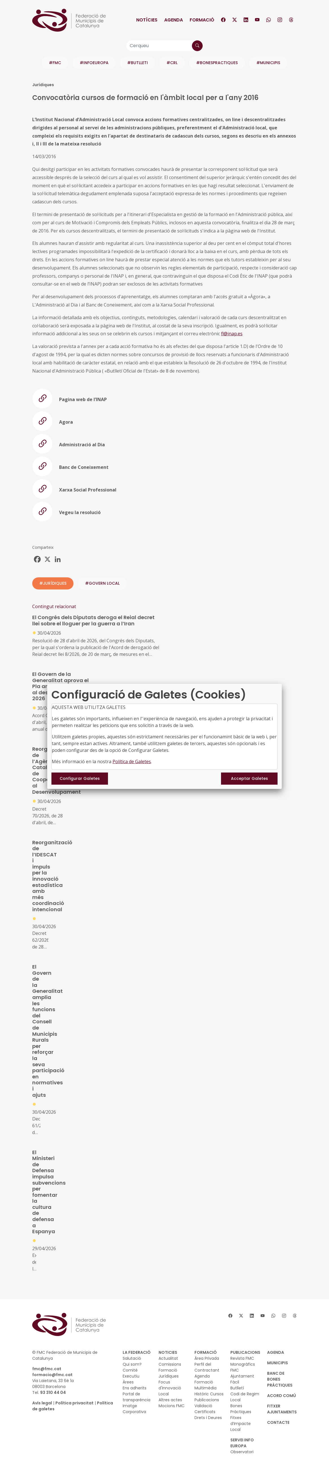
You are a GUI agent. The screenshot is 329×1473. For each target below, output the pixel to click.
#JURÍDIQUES (52, 583)
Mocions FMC (172, 1406)
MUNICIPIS (277, 1363)
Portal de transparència (136, 1397)
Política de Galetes (131, 761)
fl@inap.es (232, 333)
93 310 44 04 (53, 1392)
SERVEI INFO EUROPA (242, 1443)
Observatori (242, 1452)
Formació (202, 20)
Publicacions (206, 1400)
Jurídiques (169, 1376)
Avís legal (42, 1403)
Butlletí (237, 1388)
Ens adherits (134, 1388)
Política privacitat (74, 1403)
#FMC (55, 63)
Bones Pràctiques (240, 1409)
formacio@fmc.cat (52, 1375)
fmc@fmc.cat (46, 1369)
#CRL (172, 63)
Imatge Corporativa (134, 1409)
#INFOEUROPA (94, 63)
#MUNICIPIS (268, 63)
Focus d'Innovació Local (170, 1388)
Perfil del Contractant (206, 1367)
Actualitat (168, 1358)
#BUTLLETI (137, 63)
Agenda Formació (203, 1379)
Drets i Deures (208, 1417)
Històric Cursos (209, 1394)
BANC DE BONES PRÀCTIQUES (280, 1379)
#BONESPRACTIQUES (217, 63)
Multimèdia (205, 1388)
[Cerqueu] (164, 45)
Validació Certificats (204, 1409)
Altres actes (170, 1400)
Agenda (173, 20)
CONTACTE (278, 1422)
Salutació (132, 1358)
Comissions (170, 1364)
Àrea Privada (206, 1358)
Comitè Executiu (131, 1373)
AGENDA (275, 1352)
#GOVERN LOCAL (102, 583)
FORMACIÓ (205, 1352)
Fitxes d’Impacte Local (240, 1423)
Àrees (128, 1382)
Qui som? (132, 1364)
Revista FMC (242, 1358)
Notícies (146, 20)
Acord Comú (281, 1395)
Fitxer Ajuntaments (282, 1409)
